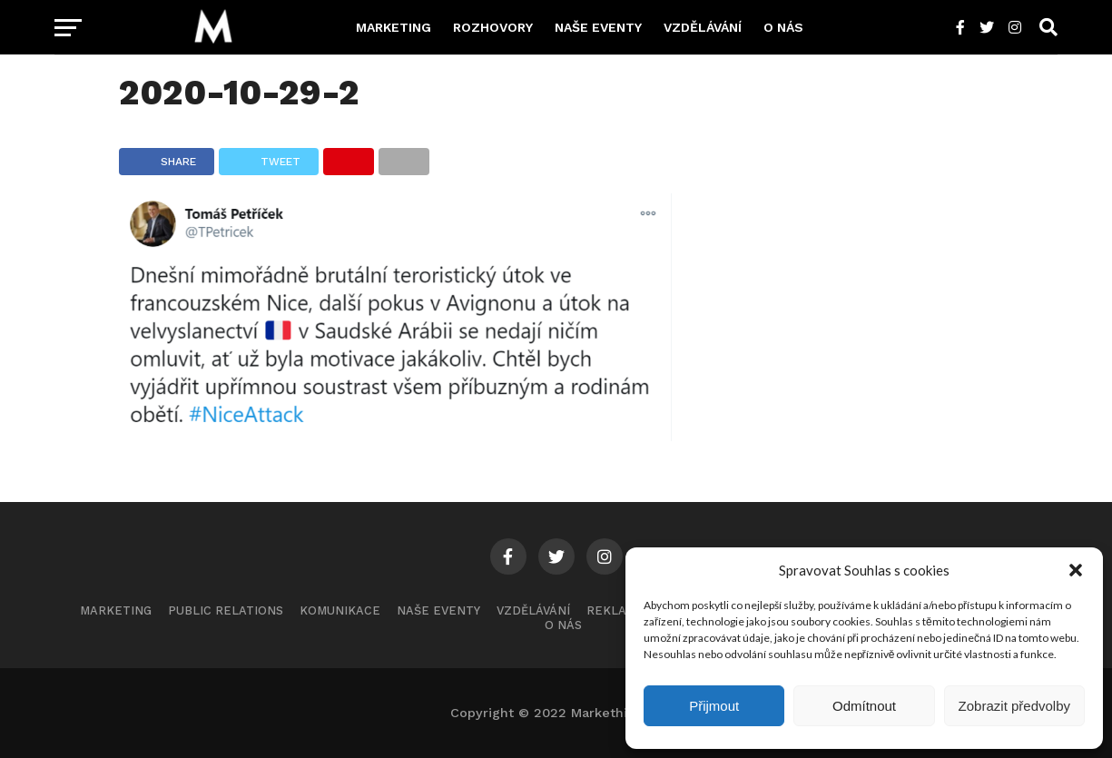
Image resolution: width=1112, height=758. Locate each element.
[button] (1076, 570)
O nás (783, 27)
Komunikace (340, 610)
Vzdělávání (703, 27)
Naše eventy (598, 27)
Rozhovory (493, 27)
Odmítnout (864, 706)
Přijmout (714, 706)
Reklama (615, 610)
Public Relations (225, 610)
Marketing (393, 27)
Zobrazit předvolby (1014, 706)
